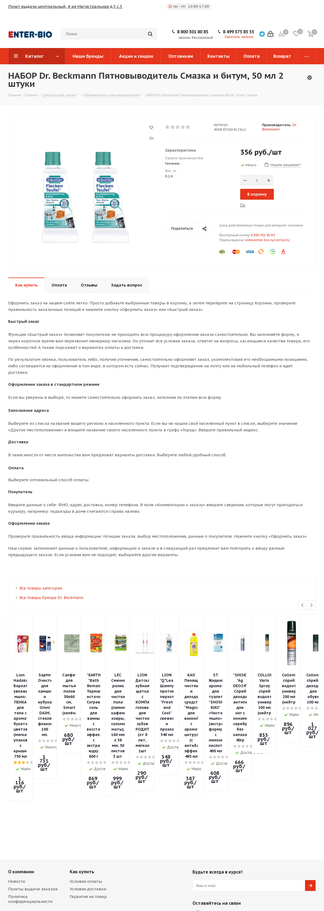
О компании (21, 756)
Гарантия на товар (88, 781)
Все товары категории (41, 588)
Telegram (198, 800)
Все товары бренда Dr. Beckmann (51, 597)
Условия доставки (88, 773)
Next (311, 605)
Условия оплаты (86, 766)
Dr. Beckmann (279, 127)
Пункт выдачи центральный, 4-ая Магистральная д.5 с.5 (65, 6)
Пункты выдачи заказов (32, 773)
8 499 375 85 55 (238, 31)
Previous (302, 605)
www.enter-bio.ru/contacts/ (267, 240)
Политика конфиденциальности (30, 784)
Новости (16, 766)
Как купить (82, 756)
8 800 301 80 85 (192, 31)
